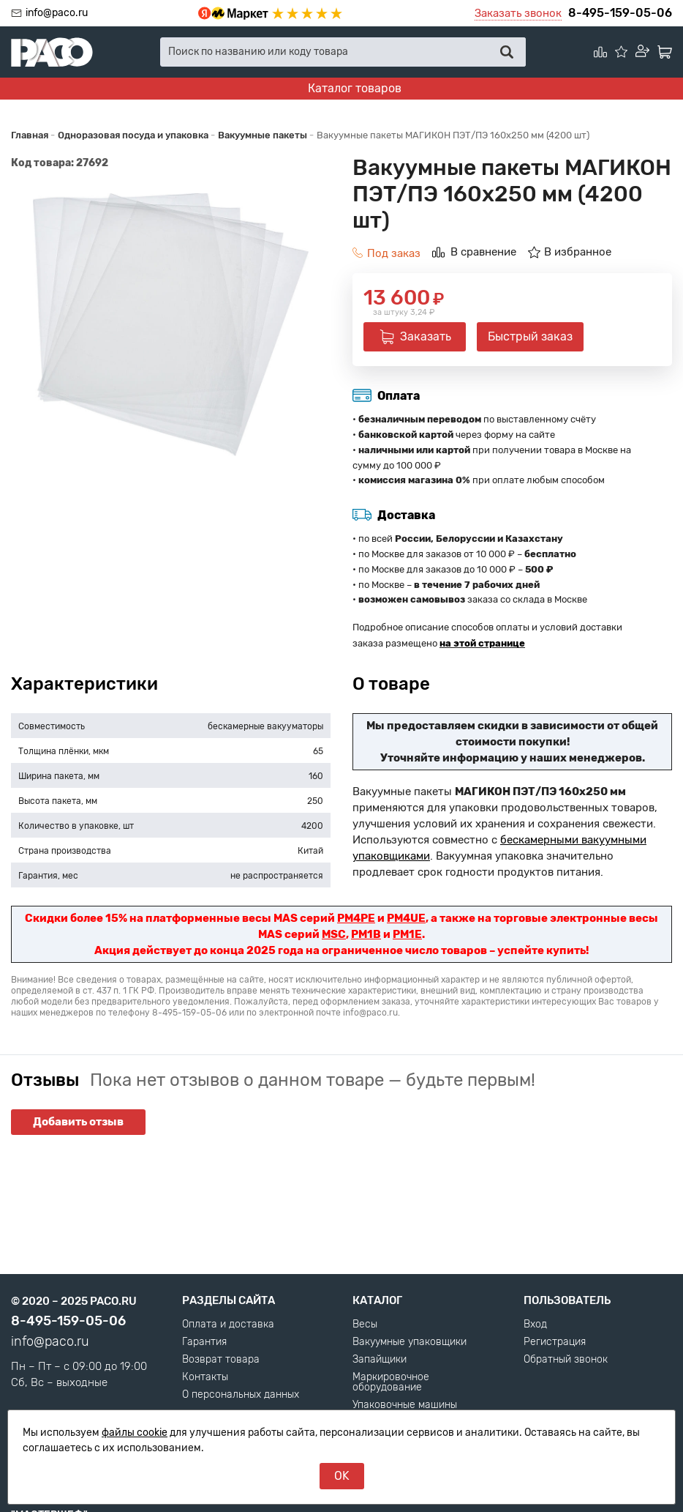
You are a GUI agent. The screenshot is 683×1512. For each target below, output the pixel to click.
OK (342, 1476)
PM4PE (356, 918)
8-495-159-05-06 (620, 13)
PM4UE (406, 918)
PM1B (366, 934)
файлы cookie (134, 1432)
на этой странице (482, 643)
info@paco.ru (57, 13)
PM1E (407, 934)
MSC (334, 934)
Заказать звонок (518, 13)
